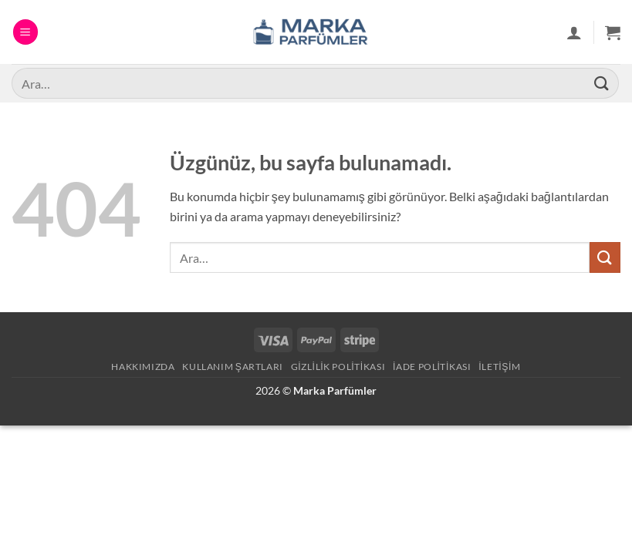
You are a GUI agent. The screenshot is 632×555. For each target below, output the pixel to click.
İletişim (499, 366)
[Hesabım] (574, 32)
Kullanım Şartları (232, 366)
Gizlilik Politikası (338, 366)
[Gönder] (601, 83)
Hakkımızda (142, 366)
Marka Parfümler (335, 390)
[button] (25, 32)
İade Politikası (432, 366)
